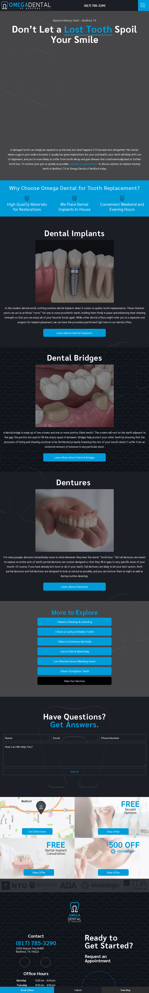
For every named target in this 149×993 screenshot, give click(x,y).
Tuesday (22, 954)
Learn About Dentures (74, 586)
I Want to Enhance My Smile (46, 631)
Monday (21, 950)
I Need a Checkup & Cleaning (46, 621)
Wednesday (24, 959)
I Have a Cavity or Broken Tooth (103, 621)
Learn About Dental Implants (74, 333)
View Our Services (74, 650)
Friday (20, 968)
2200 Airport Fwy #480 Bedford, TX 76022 (30, 919)
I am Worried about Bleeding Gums (46, 641)
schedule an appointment (83, 164)
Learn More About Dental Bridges (74, 457)
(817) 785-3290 (94, 5)
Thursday (22, 964)
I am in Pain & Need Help (103, 631)
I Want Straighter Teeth (103, 641)
